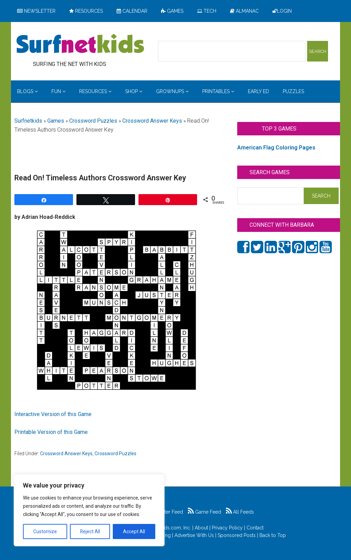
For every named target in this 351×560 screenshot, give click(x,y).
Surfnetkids (28, 120)
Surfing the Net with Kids (80, 44)
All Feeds (240, 512)
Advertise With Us (194, 535)
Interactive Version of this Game (53, 414)
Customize (45, 531)
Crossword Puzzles (93, 120)
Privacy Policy (227, 527)
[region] (89, 510)
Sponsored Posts (237, 535)
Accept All (134, 531)
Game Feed (204, 512)
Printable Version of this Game (51, 432)
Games (55, 120)
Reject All (90, 531)
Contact (255, 527)
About (201, 527)
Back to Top (272, 535)
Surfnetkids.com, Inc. (168, 527)
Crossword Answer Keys (152, 120)
